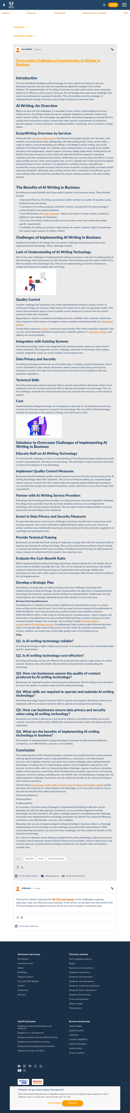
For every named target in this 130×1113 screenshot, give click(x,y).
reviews (45, 329)
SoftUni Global (75, 1048)
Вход (113, 5)
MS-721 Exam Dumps (63, 899)
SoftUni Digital (75, 1026)
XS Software (23, 959)
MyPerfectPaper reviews (41, 624)
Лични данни (75, 1008)
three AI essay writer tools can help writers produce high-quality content (67, 785)
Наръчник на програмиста (81, 968)
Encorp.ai (22, 995)
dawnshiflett (27, 49)
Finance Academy (77, 1053)
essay (41, 859)
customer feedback (97, 332)
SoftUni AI (73, 1035)
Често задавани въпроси (80, 959)
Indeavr (21, 968)
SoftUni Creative (76, 1031)
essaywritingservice (56, 859)
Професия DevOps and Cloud (31, 1051)
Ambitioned (23, 990)
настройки (54, 1103)
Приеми (72, 1103)
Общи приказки (52, 876)
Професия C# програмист (81, 977)
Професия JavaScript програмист (84, 986)
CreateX (21, 986)
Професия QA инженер (80, 995)
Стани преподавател (78, 999)
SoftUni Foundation (78, 1044)
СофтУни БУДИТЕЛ (78, 1040)
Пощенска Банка (25, 977)
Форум (5, 13)
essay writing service (46, 138)
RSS (126, 13)
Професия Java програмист (81, 981)
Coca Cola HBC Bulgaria (28, 981)
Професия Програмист (79, 972)
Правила (31, 13)
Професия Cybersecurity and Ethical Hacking (38, 1037)
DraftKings (22, 972)
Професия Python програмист (83, 990)
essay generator (51, 214)
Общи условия (76, 1004)
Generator (30, 859)
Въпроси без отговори (94, 13)
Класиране (59, 13)
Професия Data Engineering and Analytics (36, 1046)
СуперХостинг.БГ (25, 964)
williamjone (26, 888)
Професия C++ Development (31, 1033)
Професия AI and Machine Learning (33, 1042)
